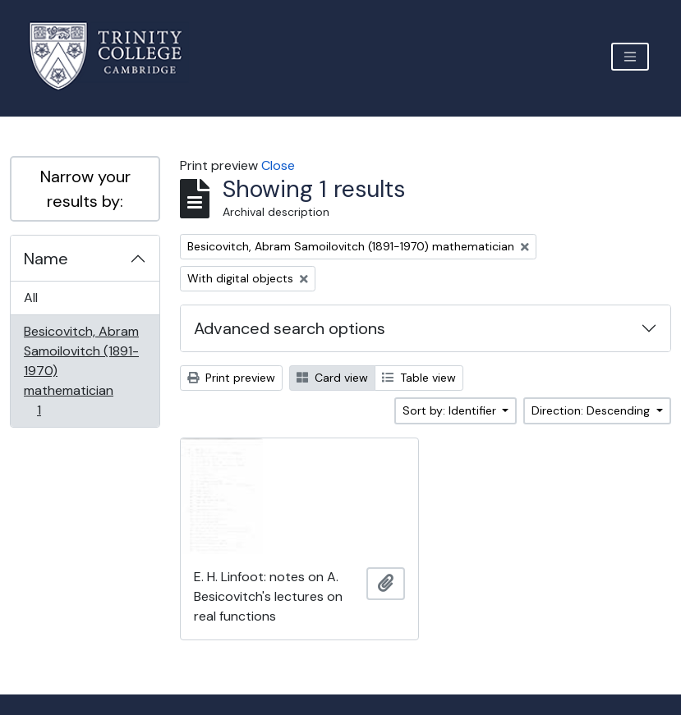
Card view (332, 377)
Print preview (231, 377)
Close (278, 165)
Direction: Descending (592, 410)
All (31, 297)
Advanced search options (289, 328)
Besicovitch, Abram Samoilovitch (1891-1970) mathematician (81, 370)
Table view (419, 377)
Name (46, 258)
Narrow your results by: (85, 189)
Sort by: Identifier (451, 410)
